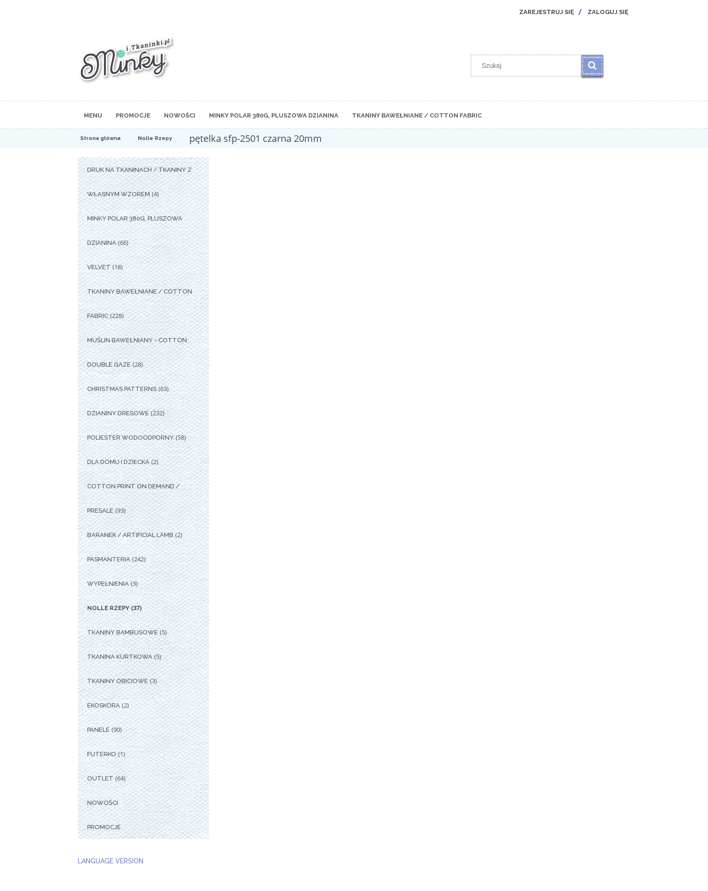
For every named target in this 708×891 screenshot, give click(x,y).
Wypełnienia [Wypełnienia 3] (108, 583)
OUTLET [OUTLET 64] (100, 778)
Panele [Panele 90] (98, 729)
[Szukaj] (592, 65)
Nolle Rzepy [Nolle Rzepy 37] (108, 607)
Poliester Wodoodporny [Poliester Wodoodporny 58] (130, 437)
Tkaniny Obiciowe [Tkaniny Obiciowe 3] (117, 681)
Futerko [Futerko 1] (101, 754)
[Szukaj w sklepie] (528, 65)
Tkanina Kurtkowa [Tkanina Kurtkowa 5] (119, 656)
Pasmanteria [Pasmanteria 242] (108, 559)
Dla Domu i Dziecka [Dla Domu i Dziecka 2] (118, 461)
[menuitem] (93, 114)
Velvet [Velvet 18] (99, 267)
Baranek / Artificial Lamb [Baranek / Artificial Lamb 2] (130, 534)
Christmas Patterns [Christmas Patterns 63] (122, 388)
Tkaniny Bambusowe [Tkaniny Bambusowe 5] (122, 632)
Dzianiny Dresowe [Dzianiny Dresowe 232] (118, 413)
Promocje (104, 827)
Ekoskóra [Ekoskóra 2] (103, 705)
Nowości (102, 802)
